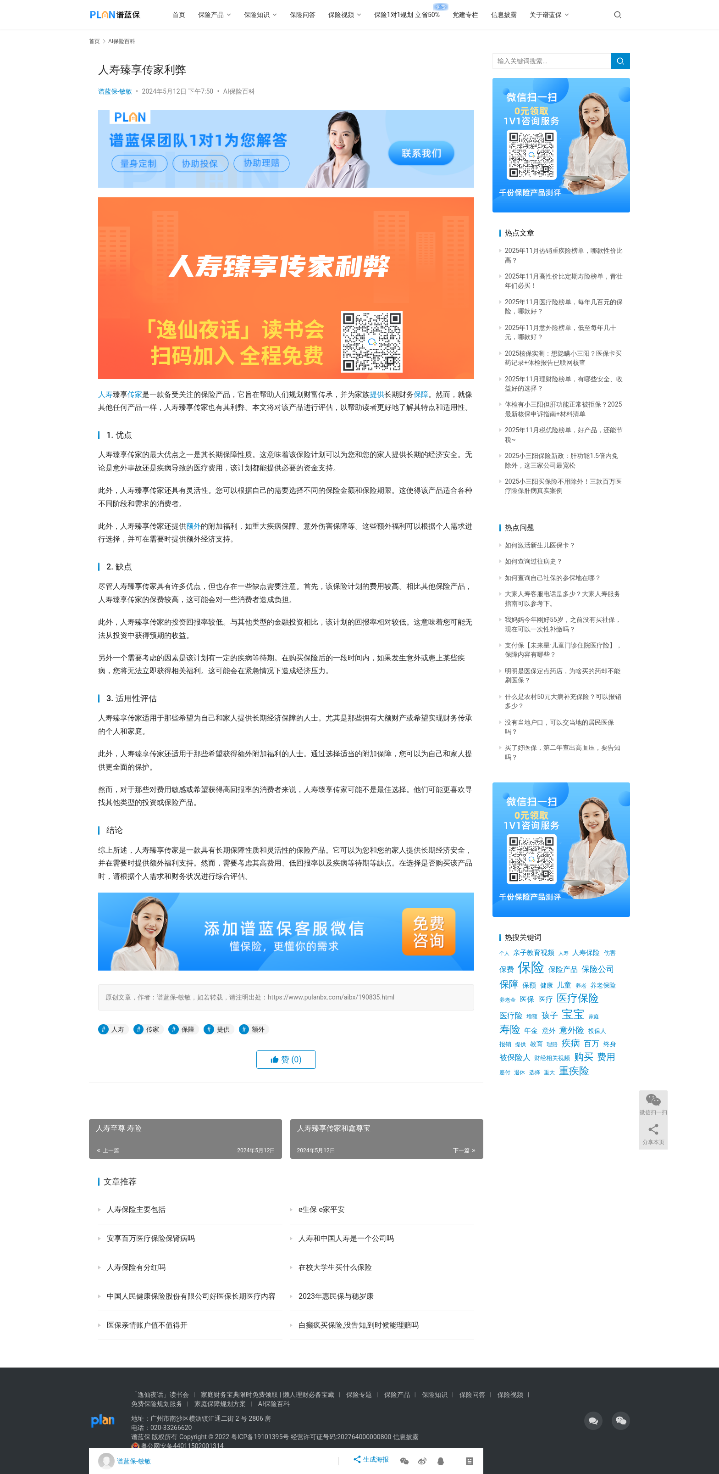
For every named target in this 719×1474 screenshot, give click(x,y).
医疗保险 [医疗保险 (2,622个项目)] (578, 998)
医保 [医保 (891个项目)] (527, 999)
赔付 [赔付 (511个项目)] (504, 1072)
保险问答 (317, 14)
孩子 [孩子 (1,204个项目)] (550, 1015)
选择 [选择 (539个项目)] (534, 1072)
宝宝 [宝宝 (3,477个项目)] (573, 1014)
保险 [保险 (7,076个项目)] (531, 967)
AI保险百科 (239, 91)
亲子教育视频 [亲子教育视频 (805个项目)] (533, 953)
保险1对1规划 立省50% (421, 14)
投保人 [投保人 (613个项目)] (597, 1030)
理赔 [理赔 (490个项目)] (552, 1044)
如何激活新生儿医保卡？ (540, 545)
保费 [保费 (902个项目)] (506, 969)
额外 (193, 526)
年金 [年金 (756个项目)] (531, 1031)
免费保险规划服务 (157, 1403)
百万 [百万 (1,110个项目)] (591, 1043)
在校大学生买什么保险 (334, 1267)
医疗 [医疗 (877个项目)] (545, 999)
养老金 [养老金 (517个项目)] (507, 1000)
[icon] (593, 1421)
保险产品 (225, 14)
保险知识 (271, 14)
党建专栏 (480, 14)
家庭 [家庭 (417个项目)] (594, 1017)
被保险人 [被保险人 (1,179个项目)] (515, 1057)
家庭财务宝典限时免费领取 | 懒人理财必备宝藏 (267, 1394)
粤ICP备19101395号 (260, 1436)
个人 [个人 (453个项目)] (504, 953)
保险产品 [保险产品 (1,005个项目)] (563, 969)
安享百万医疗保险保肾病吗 (150, 1238)
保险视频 (356, 14)
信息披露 (518, 14)
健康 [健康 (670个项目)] (546, 985)
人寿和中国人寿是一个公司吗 (345, 1238)
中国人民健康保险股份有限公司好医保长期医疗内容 (190, 1296)
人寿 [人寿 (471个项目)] (564, 953)
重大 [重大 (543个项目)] (549, 1072)
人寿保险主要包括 (135, 1209)
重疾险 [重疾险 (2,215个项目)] (574, 1071)
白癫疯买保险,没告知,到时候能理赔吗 (358, 1325)
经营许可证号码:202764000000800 (342, 1436)
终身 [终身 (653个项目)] (609, 1044)
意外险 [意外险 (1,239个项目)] (571, 1030)
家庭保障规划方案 (220, 1403)
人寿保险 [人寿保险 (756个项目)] (586, 953)
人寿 (105, 394)
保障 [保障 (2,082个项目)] (509, 984)
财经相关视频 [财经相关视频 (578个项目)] (552, 1058)
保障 (421, 394)
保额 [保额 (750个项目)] (529, 985)
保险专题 (359, 1394)
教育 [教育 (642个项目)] (536, 1044)
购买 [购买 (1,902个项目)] (583, 1056)
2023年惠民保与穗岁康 (335, 1296)
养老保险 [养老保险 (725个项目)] (603, 985)
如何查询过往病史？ (534, 561)
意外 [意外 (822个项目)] (549, 1031)
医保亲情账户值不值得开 (146, 1325)
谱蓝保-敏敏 (115, 91)
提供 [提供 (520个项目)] (520, 1044)
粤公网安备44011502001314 (181, 1446)
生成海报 (372, 1461)
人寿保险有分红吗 (135, 1267)
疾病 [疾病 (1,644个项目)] (571, 1043)
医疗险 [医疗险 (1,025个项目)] (511, 1015)
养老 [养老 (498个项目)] (580, 986)
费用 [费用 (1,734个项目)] (606, 1056)
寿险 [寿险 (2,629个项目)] (509, 1029)
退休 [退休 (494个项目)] (519, 1072)
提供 (377, 394)
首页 (193, 14)
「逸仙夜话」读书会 (160, 1394)
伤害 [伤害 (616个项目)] (610, 952)
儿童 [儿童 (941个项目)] (564, 985)
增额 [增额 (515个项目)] (531, 1016)
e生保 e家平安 (321, 1209)
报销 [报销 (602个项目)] (505, 1044)
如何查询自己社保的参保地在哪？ (553, 577)
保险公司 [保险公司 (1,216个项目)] (597, 969)
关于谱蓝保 (560, 14)
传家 (134, 394)
